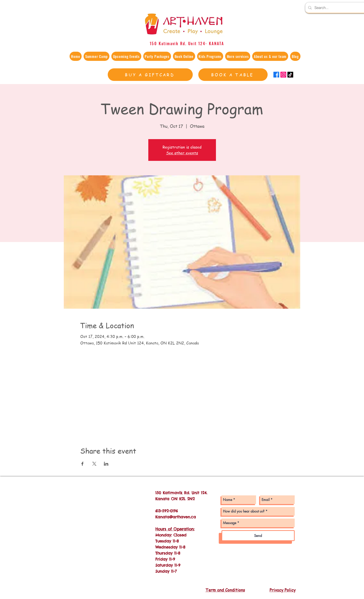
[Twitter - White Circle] (215, 523)
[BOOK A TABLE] (233, 74)
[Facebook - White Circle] (215, 513)
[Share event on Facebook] (82, 464)
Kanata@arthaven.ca (175, 516)
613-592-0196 (166, 510)
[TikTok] (290, 75)
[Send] (258, 535)
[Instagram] (283, 75)
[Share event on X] (94, 464)
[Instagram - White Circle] (215, 503)
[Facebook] (276, 75)
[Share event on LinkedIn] (106, 464)
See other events (182, 153)
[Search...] (338, 7)
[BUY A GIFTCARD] (150, 74)
